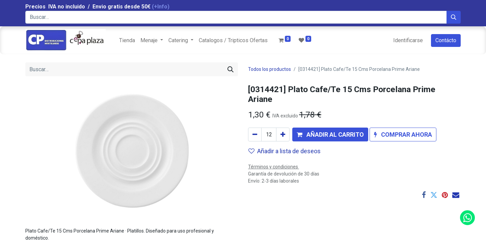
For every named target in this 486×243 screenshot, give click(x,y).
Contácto (445, 40)
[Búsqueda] (454, 17)
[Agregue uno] (283, 134)
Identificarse (408, 40)
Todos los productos (269, 69)
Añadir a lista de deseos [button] (284, 151)
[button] (330, 134)
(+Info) (160, 6)
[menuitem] (127, 40)
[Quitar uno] (255, 134)
